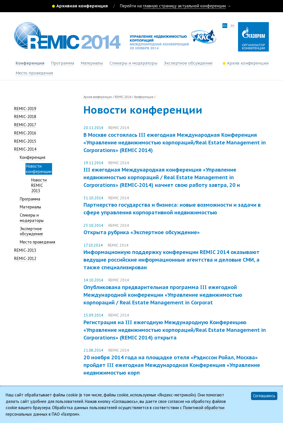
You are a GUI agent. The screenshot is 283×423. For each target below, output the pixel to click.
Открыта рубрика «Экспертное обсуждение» (141, 232)
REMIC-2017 (25, 124)
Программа (62, 63)
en (232, 25)
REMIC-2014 (25, 149)
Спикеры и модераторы (133, 63)
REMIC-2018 (25, 116)
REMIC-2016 (25, 133)
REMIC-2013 (25, 250)
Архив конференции (97, 97)
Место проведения (34, 73)
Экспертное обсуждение (188, 63)
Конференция (30, 63)
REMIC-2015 (25, 141)
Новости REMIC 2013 (39, 185)
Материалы (92, 63)
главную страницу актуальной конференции (184, 5)
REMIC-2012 (25, 258)
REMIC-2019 (25, 108)
